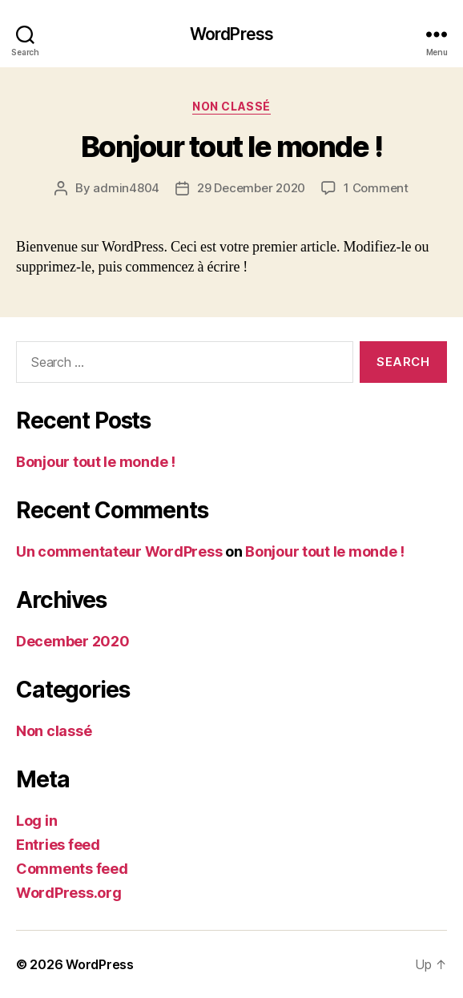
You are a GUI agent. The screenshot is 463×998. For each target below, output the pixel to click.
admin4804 (126, 187)
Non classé (231, 106)
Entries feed (58, 844)
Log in (36, 820)
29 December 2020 (251, 187)
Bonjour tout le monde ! (232, 146)
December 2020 (73, 641)
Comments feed (72, 868)
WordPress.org (69, 892)
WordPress (231, 34)
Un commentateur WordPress (119, 551)
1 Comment (376, 187)
